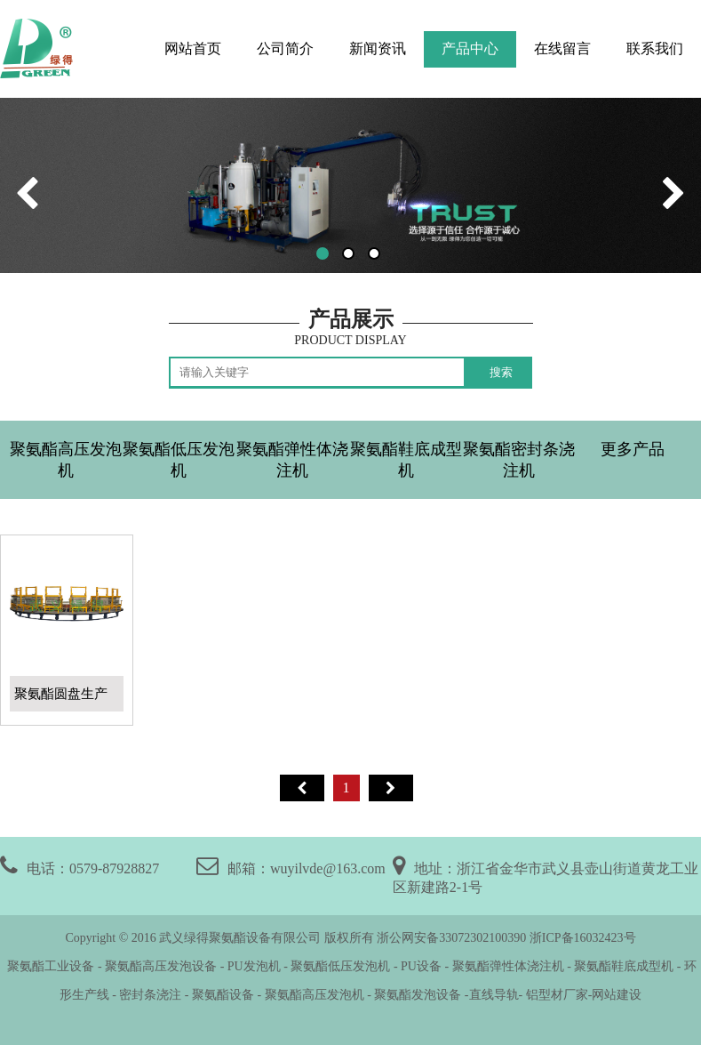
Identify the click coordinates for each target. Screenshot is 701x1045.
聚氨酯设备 (223, 994)
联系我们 (654, 48)
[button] (322, 253)
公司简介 (285, 48)
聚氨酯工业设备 (49, 966)
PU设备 (421, 966)
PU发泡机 (254, 966)
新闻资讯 (377, 48)
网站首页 (192, 48)
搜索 (501, 372)
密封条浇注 (150, 994)
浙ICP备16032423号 (583, 938)
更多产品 (633, 449)
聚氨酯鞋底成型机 (406, 459)
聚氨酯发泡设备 (419, 994)
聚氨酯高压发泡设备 (161, 966)
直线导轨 (494, 994)
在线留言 (562, 48)
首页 (302, 788)
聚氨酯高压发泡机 (66, 459)
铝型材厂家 (555, 994)
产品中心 (470, 48)
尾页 (391, 788)
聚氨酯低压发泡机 (179, 459)
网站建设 (616, 994)
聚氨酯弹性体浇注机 (292, 459)
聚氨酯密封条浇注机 (519, 459)
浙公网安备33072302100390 (451, 938)
